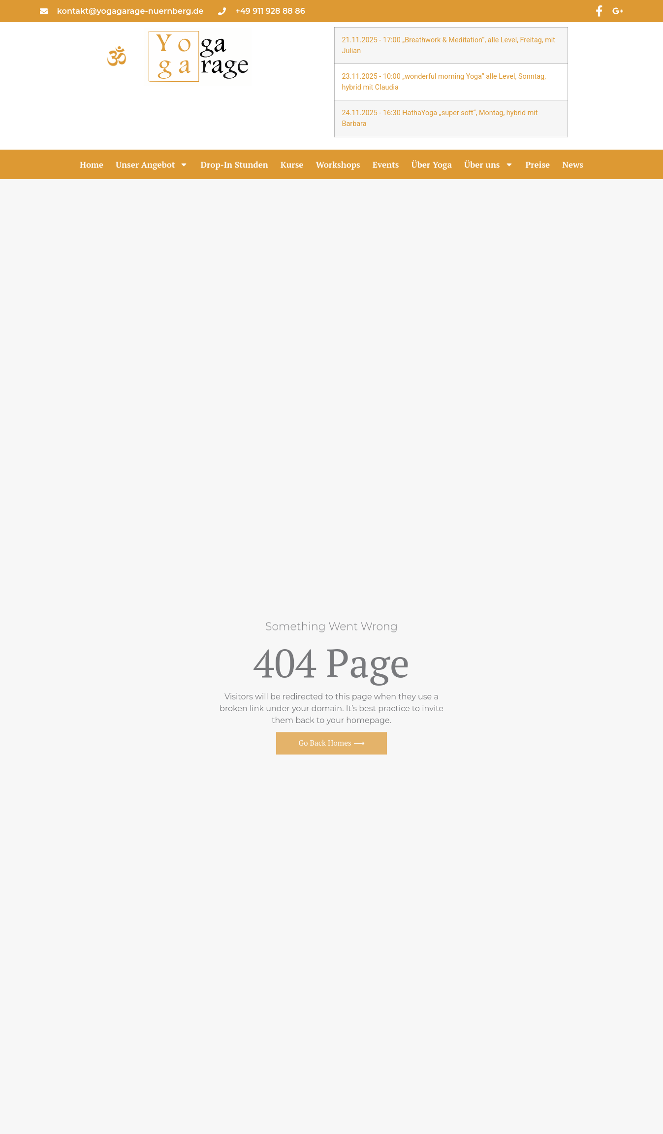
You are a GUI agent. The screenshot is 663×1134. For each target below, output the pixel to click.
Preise (538, 165)
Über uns (488, 165)
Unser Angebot (152, 165)
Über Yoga (431, 165)
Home (91, 165)
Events (386, 165)
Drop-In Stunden (234, 165)
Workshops (338, 165)
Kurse (292, 165)
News (572, 165)
